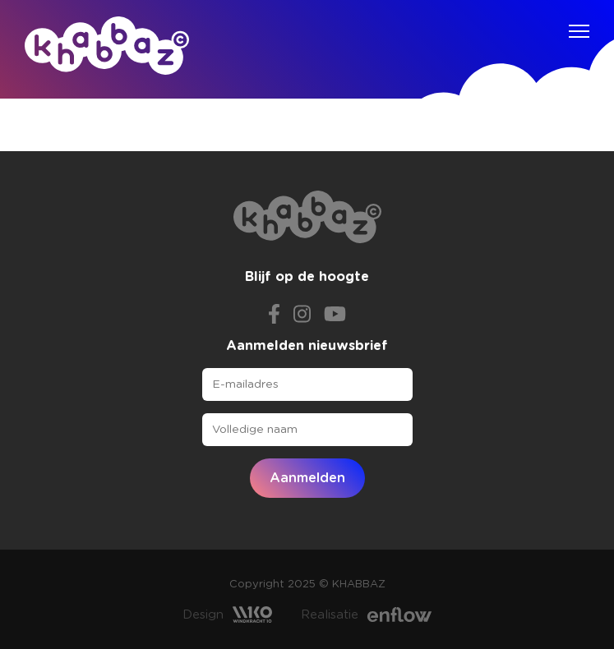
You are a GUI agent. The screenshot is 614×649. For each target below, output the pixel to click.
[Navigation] (579, 31)
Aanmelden (307, 478)
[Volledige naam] (307, 429)
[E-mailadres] (307, 384)
